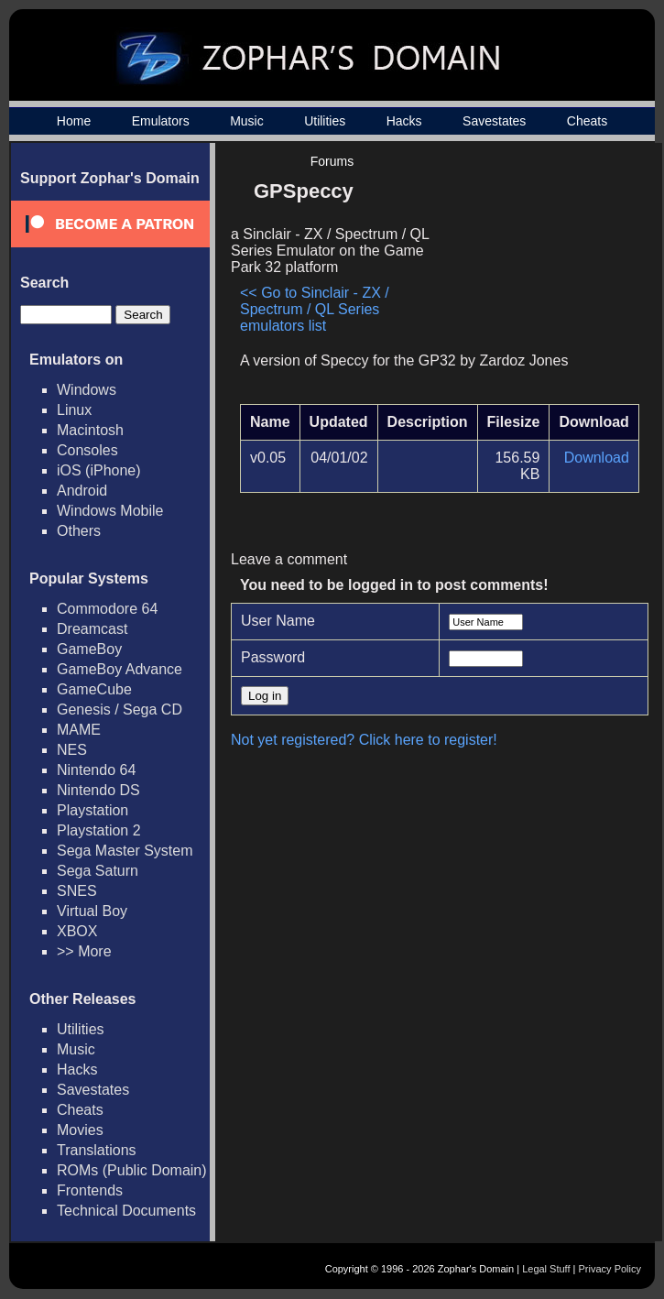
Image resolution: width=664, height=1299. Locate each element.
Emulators (161, 121)
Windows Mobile (110, 511)
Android (82, 490)
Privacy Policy (610, 1268)
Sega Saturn (97, 871)
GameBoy (89, 649)
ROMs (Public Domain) (132, 1170)
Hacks (404, 121)
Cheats (587, 121)
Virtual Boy (92, 911)
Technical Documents (126, 1210)
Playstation (92, 810)
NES (72, 750)
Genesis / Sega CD (119, 709)
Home (74, 121)
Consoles (87, 450)
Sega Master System (125, 850)
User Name (278, 620)
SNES (77, 891)
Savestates (494, 121)
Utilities (324, 121)
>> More (84, 951)
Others (79, 531)
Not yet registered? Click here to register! (364, 740)
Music (247, 121)
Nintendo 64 (96, 770)
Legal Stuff (546, 1268)
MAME (79, 729)
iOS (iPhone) (99, 470)
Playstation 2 (99, 830)
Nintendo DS (98, 790)
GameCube (94, 689)
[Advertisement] (535, 253)
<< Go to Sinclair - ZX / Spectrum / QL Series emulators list (314, 309)
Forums (332, 161)
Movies (80, 1130)
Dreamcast (92, 629)
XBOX (77, 931)
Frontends (90, 1190)
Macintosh (90, 430)
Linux (74, 410)
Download (596, 457)
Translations (96, 1150)
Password (273, 657)
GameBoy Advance (119, 669)
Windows (86, 390)
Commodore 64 (107, 609)
